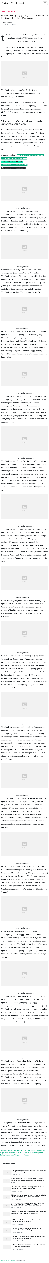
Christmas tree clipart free (12, 162)
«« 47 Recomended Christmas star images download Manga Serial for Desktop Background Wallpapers (11, 1153)
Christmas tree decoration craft (14, 168)
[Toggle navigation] (45, 3)
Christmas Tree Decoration (8, 1260)
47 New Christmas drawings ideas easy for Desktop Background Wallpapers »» (35, 1153)
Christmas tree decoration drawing (30, 155)
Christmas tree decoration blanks (14, 165)
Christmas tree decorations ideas (14, 158)
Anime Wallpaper (8, 12)
